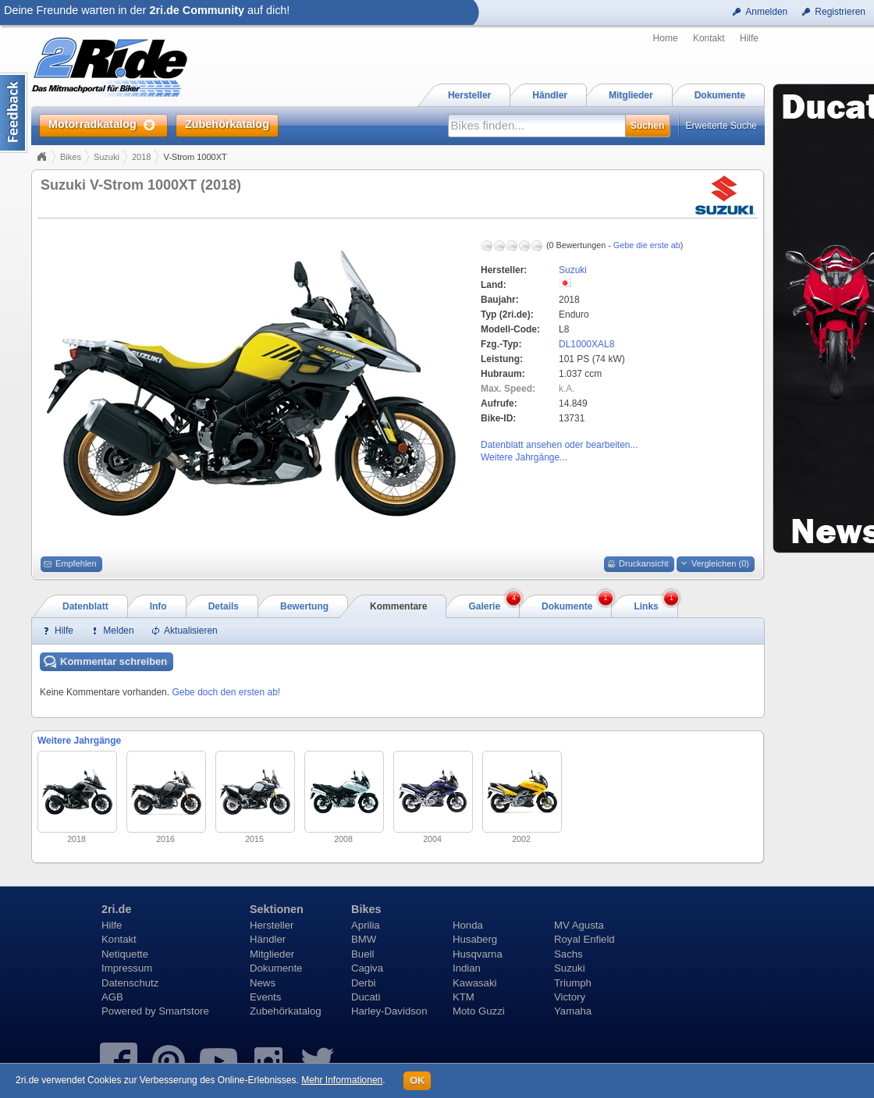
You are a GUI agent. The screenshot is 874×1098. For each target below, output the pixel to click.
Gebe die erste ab (646, 245)
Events (265, 997)
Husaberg (475, 939)
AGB (112, 997)
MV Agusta (579, 925)
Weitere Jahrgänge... (524, 457)
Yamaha (573, 1011)
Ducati (365, 997)
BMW (363, 939)
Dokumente (276, 968)
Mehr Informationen (341, 1080)
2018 (141, 157)
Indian (467, 968)
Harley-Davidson (389, 1011)
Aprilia (365, 925)
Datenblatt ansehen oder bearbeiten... (559, 444)
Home (665, 38)
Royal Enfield (584, 939)
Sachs (568, 954)
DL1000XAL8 (586, 344)
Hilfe (749, 38)
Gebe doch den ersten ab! (226, 692)
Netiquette (124, 954)
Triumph (573, 983)
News (262, 983)
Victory (569, 997)
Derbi (363, 983)
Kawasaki (474, 983)
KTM (463, 997)
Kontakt (709, 38)
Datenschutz (129, 983)
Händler (268, 939)
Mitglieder (272, 954)
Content (13, 113)
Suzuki (106, 157)
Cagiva (367, 968)
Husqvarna (478, 954)
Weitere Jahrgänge (79, 740)
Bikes (70, 157)
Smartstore (183, 1011)
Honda (468, 925)
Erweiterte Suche (721, 125)
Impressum (126, 968)
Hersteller (271, 925)
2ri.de (116, 909)
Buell (362, 954)
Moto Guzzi (479, 1011)
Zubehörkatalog (286, 1011)
